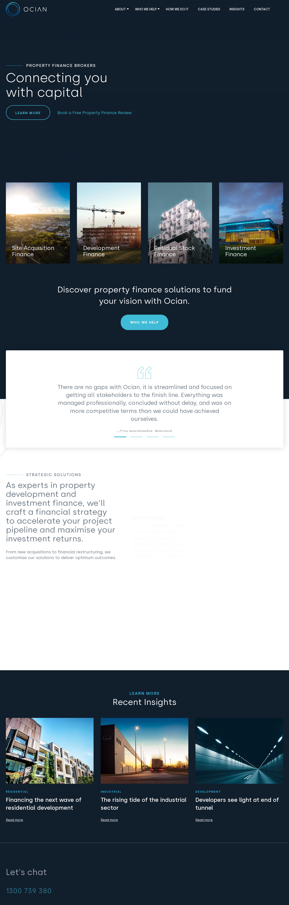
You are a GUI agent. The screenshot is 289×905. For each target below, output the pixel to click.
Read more (14, 820)
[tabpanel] (144, 415)
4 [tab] (168, 436)
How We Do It (177, 9)
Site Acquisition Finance (33, 251)
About (120, 9)
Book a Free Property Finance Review (95, 112)
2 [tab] (136, 436)
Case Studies (209, 9)
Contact (262, 9)
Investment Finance (240, 251)
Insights (236, 9)
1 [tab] (120, 436)
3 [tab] (152, 436)
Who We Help (146, 9)
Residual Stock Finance (174, 251)
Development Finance (101, 251)
